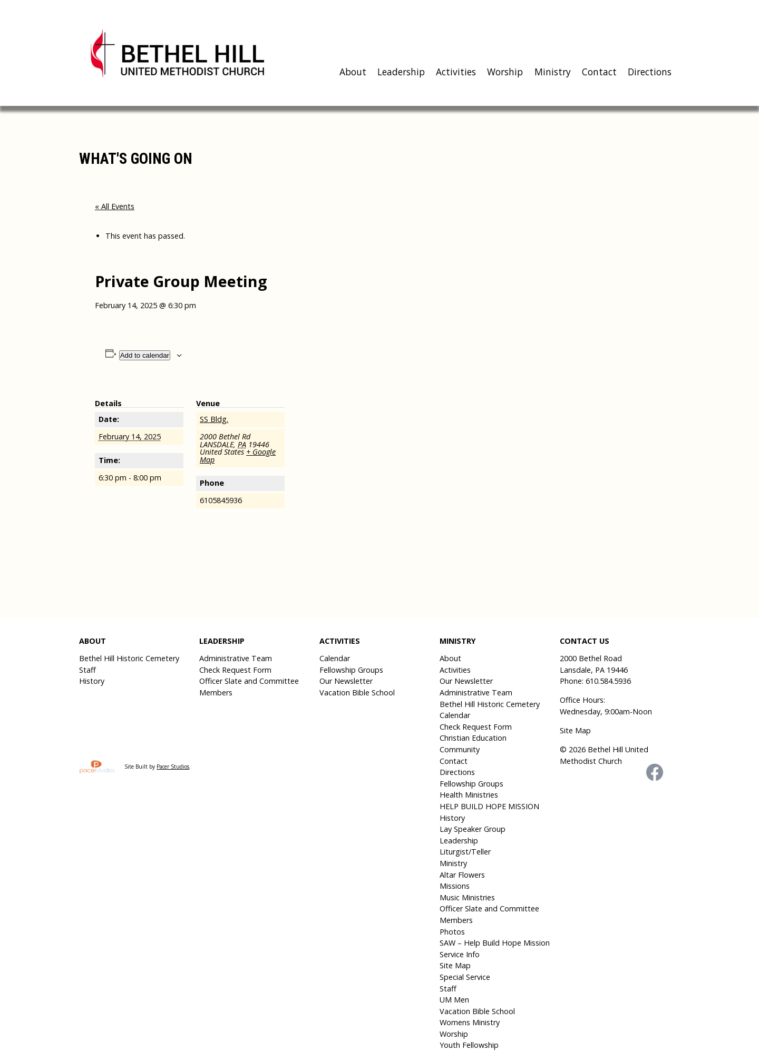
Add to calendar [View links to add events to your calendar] (144, 355)
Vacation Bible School (357, 692)
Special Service (465, 977)
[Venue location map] (352, 455)
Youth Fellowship (469, 1045)
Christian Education (473, 738)
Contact (599, 72)
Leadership (401, 72)
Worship (505, 72)
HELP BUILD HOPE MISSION (489, 806)
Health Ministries (469, 795)
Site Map (455, 965)
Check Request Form (235, 670)
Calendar (334, 658)
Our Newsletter (346, 681)
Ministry (552, 72)
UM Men (454, 1000)
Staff (87, 670)
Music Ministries (467, 897)
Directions (650, 72)
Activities (456, 72)
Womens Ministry (470, 1022)
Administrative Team (235, 658)
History (91, 681)
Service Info (460, 954)
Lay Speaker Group (472, 829)
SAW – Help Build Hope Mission (495, 943)
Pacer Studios (173, 766)
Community (460, 749)
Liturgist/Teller (465, 852)
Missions (455, 886)
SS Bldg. (214, 419)
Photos (452, 932)
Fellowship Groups (351, 670)
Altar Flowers (462, 875)
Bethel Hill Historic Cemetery (129, 658)
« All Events (114, 206)
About (352, 72)
